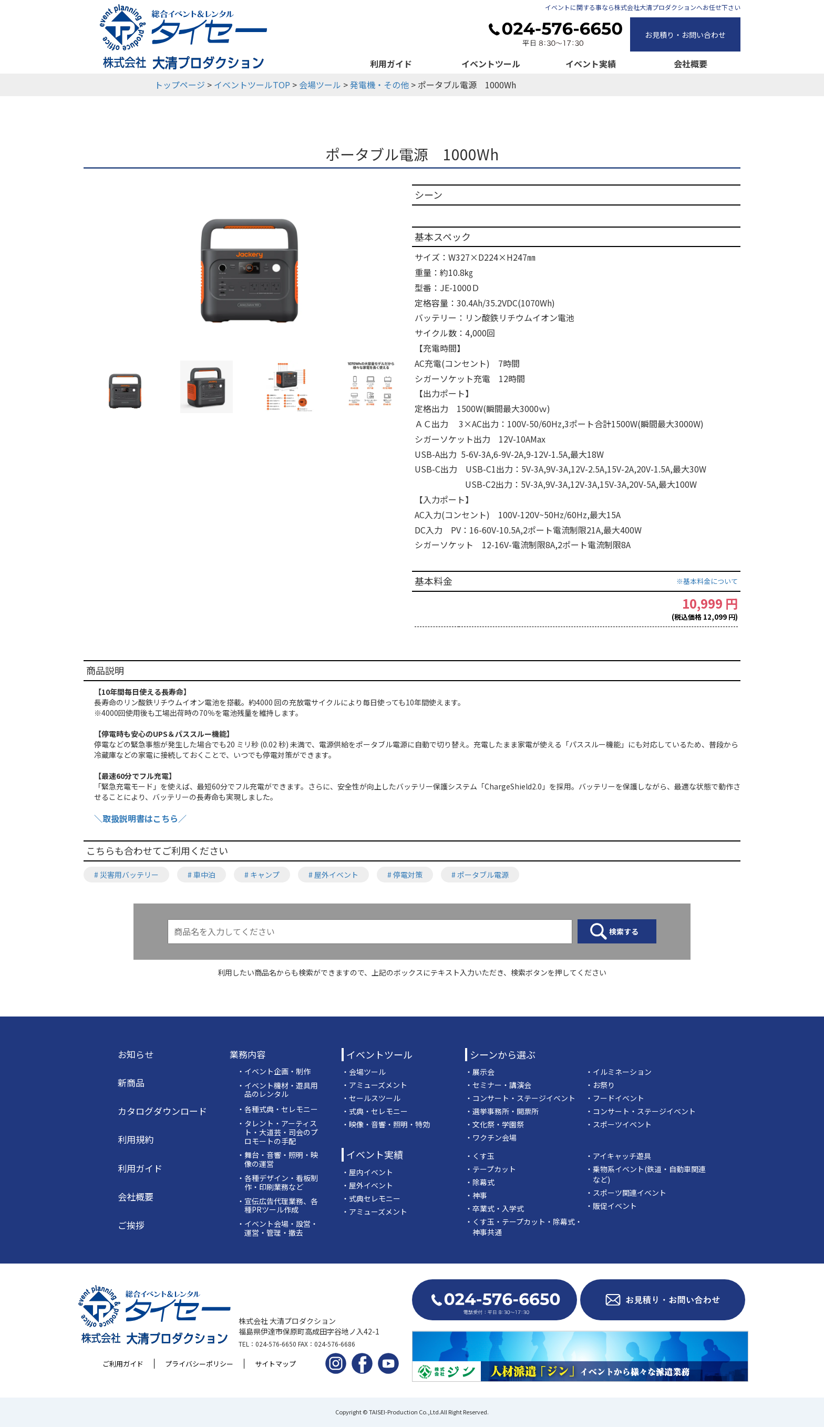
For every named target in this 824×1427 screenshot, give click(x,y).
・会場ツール (364, 1071)
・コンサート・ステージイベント (520, 1098)
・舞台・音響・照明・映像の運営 (277, 1159)
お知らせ (135, 1054)
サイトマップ (275, 1364)
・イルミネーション (618, 1071)
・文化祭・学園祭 (494, 1124)
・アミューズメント (374, 1085)
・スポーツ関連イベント (625, 1192)
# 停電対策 (405, 874)
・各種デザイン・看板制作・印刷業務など (277, 1183)
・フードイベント (614, 1098)
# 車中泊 (201, 874)
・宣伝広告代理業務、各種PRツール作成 (277, 1206)
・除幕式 (480, 1182)
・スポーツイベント (618, 1124)
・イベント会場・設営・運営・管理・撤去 (277, 1228)
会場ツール (320, 84)
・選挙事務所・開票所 (502, 1111)
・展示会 (480, 1071)
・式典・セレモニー (375, 1111)
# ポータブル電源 (480, 874)
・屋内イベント (367, 1172)
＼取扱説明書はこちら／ (140, 818)
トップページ (179, 84)
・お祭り (600, 1085)
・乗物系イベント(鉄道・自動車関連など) (645, 1174)
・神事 (476, 1195)
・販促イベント (611, 1205)
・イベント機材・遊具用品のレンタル (277, 1090)
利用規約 (135, 1139)
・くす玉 (480, 1156)
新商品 (131, 1082)
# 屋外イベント (333, 874)
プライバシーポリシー (199, 1364)
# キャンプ (262, 874)
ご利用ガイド (122, 1364)
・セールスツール (371, 1098)
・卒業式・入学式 (494, 1208)
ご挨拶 (131, 1225)
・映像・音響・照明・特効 (386, 1124)
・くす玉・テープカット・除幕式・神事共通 (523, 1226)
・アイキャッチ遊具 (618, 1156)
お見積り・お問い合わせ (685, 34)
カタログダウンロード (162, 1111)
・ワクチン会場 (491, 1137)
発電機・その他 (379, 84)
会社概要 (690, 63)
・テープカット (490, 1169)
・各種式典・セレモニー (277, 1109)
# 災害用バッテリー (126, 874)
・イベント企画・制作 (274, 1071)
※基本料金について (707, 581)
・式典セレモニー (371, 1198)
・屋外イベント (367, 1185)
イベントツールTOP (252, 84)
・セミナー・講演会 (498, 1085)
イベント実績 (590, 63)
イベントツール (490, 63)
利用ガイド (391, 63)
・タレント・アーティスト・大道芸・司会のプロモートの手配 (277, 1132)
